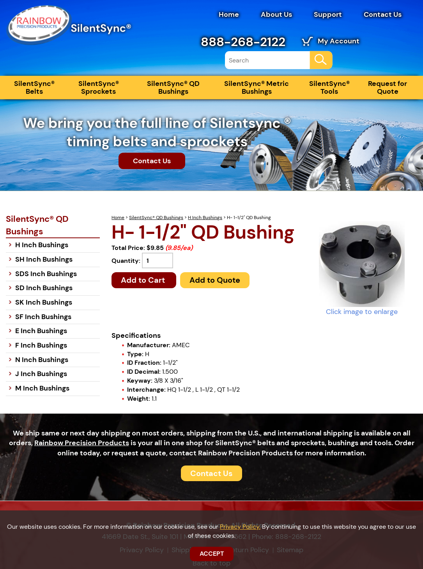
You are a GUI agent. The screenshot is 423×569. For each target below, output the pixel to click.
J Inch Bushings (41, 373)
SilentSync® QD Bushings (173, 87)
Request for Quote (387, 87)
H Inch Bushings (205, 217)
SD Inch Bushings (44, 288)
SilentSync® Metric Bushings (256, 87)
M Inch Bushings (42, 388)
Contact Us (383, 14)
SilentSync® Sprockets (98, 87)
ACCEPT (212, 553)
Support (328, 14)
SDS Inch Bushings (46, 273)
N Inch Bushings (41, 359)
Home (229, 14)
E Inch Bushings (41, 330)
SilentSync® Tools (329, 87)
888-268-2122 (243, 42)
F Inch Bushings (41, 345)
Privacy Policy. (240, 527)
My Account (338, 41)
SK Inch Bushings (43, 302)
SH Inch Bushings (44, 259)
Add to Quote (214, 280)
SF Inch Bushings (43, 316)
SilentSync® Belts (34, 87)
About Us (276, 14)
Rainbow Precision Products (81, 443)
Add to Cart (144, 280)
